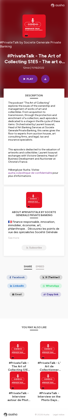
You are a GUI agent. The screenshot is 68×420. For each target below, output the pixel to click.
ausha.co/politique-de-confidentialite (30, 172)
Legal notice (58, 414)
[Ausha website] (57, 5)
